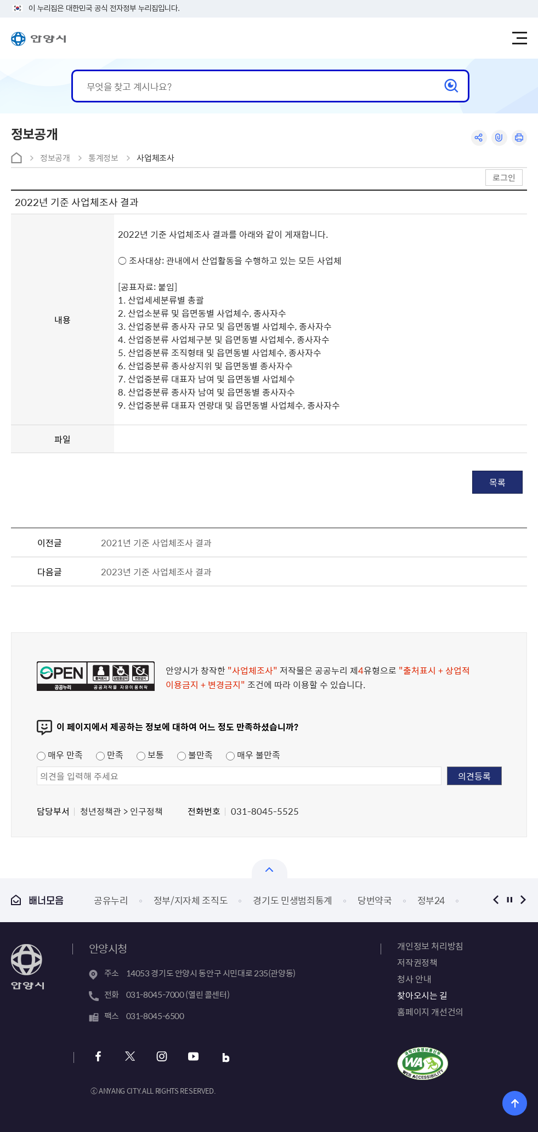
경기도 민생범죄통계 (292, 900)
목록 (497, 482)
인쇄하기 (519, 138)
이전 (495, 900)
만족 (109, 754)
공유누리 (111, 900)
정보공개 (55, 158)
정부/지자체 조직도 (191, 900)
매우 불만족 (253, 754)
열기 (269, 868)
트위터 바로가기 (130, 1057)
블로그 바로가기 (225, 1057)
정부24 (431, 900)
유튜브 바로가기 (194, 1057)
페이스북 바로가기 (98, 1057)
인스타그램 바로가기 (162, 1057)
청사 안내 (414, 978)
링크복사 (499, 138)
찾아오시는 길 (422, 995)
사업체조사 (155, 158)
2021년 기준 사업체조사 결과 (156, 542)
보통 (150, 754)
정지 (509, 900)
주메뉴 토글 (519, 38)
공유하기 (478, 138)
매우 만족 (60, 754)
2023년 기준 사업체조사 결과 (156, 571)
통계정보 (103, 158)
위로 (514, 1103)
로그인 (504, 177)
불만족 (195, 754)
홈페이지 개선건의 (430, 1011)
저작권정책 (417, 962)
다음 (523, 900)
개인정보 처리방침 (430, 945)
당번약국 (375, 900)
